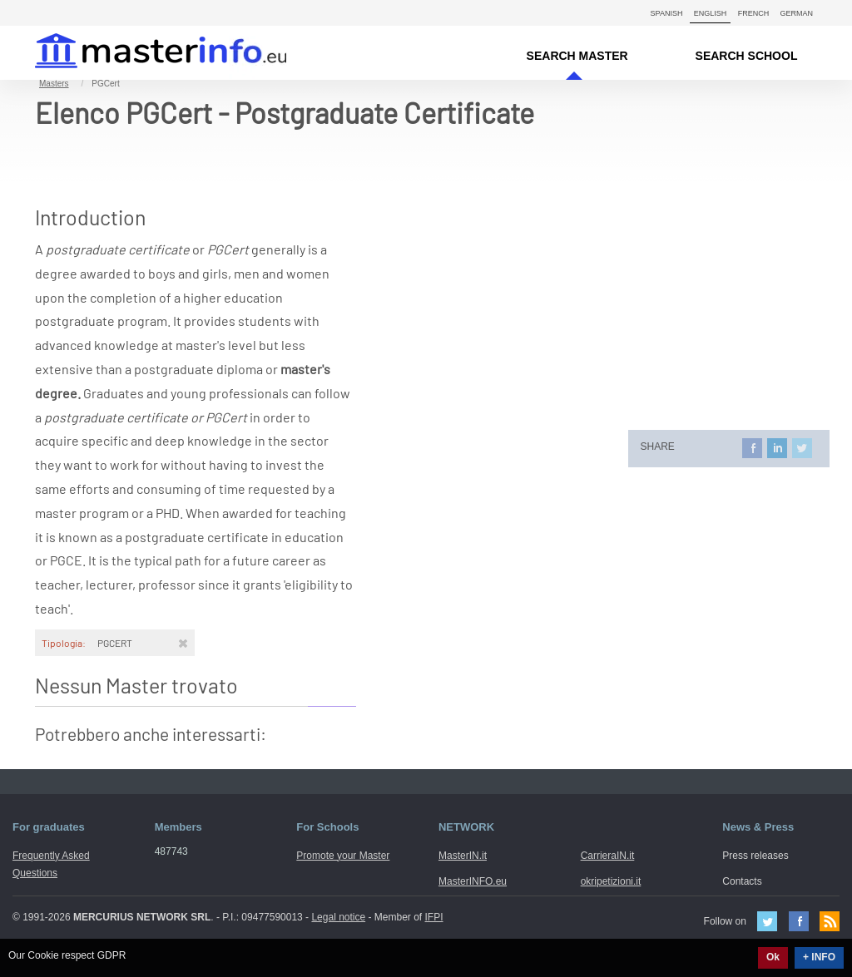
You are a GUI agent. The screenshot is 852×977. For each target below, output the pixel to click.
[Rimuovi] (183, 643)
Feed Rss (830, 921)
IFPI (434, 917)
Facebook (799, 921)
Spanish (667, 13)
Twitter (767, 921)
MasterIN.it (141, 53)
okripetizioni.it (611, 881)
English (710, 13)
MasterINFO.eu (472, 881)
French (754, 13)
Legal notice (338, 917)
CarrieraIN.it (608, 855)
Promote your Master (342, 855)
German (796, 13)
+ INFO (819, 957)
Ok (773, 957)
